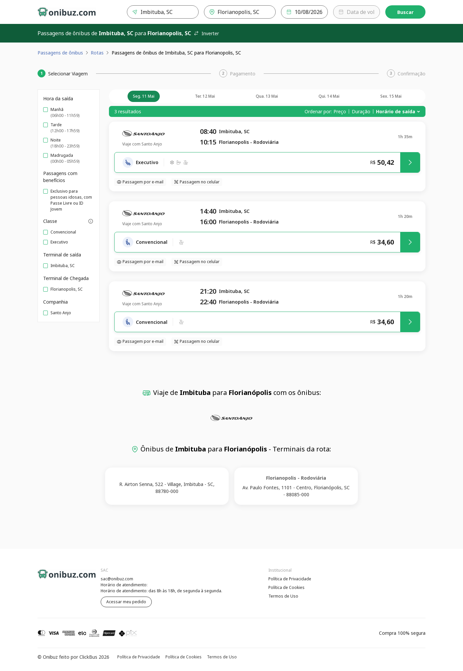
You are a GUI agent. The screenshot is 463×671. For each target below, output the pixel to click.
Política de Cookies (286, 587)
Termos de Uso (283, 596)
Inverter (206, 33)
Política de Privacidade (289, 579)
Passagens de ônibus (60, 52)
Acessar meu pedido (126, 602)
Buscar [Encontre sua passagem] (405, 12)
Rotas (97, 52)
